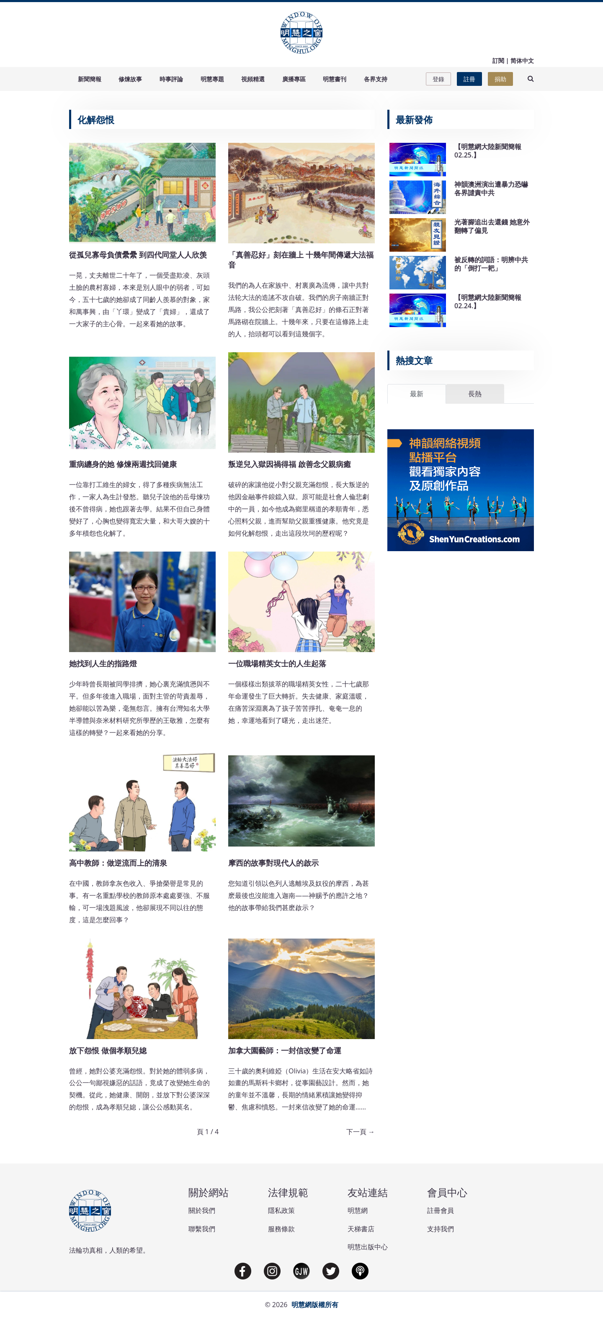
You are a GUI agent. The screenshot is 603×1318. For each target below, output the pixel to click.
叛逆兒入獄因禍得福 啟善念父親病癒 (289, 464)
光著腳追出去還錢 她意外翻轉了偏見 (492, 226)
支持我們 (440, 1228)
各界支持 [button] (375, 79)
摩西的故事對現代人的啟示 (273, 863)
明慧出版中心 (368, 1246)
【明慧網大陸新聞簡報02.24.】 (487, 301)
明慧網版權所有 (314, 1304)
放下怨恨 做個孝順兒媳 (108, 1050)
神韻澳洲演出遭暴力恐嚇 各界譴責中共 (491, 188)
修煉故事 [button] (130, 79)
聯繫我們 (201, 1228)
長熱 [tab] (475, 393)
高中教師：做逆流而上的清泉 (118, 863)
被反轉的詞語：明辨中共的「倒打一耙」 (491, 263)
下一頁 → (360, 1131)
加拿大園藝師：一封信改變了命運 (284, 1050)
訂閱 (498, 60)
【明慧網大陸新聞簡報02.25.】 (487, 150)
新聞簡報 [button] (89, 79)
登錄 (438, 79)
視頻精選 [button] (253, 79)
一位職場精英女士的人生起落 (277, 663)
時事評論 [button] (171, 79)
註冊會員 (440, 1210)
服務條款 (281, 1228)
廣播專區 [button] (294, 79)
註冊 (469, 79)
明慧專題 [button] (212, 79)
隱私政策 (281, 1210)
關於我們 (201, 1210)
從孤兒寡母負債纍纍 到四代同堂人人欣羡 (138, 255)
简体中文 (522, 60)
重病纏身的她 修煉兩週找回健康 (123, 464)
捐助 (500, 79)
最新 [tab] (416, 393)
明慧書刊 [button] (334, 79)
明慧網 (358, 1210)
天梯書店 (361, 1228)
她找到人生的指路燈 (103, 663)
